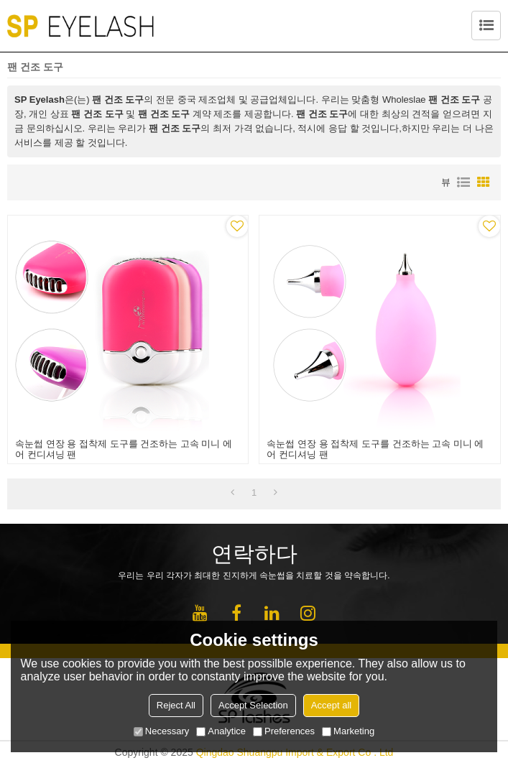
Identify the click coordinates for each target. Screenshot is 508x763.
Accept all (331, 705)
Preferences (284, 731)
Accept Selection (253, 705)
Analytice (221, 731)
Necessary (161, 731)
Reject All (176, 705)
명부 (463, 182)
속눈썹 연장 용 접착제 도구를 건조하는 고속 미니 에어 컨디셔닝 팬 (123, 449)
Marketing (348, 731)
